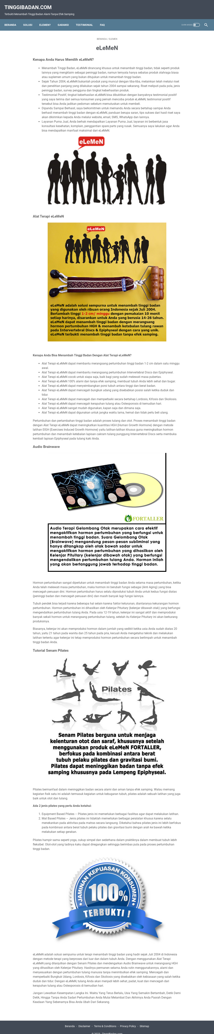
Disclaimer (84, 1020)
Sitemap (144, 1020)
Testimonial (86, 19)
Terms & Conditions (105, 1020)
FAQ (104, 19)
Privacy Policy (128, 1020)
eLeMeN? (47, 19)
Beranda (12, 19)
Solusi (29, 19)
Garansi (65, 19)
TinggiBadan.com (30, 4)
